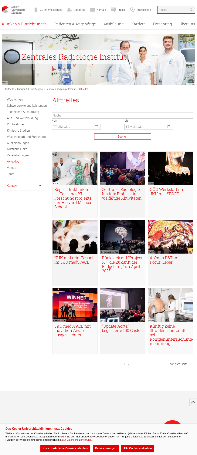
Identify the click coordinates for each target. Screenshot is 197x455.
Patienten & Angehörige (75, 23)
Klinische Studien (18, 130)
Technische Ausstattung (23, 112)
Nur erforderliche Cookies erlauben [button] (65, 448)
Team (11, 174)
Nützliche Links (17, 149)
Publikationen (16, 124)
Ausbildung (113, 23)
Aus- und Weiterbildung (22, 118)
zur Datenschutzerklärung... (77, 439)
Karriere (138, 23)
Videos (11, 168)
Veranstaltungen (18, 155)
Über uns (187, 23)
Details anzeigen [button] (105, 448)
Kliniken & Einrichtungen (24, 23)
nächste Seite (181, 364)
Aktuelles (13, 161)
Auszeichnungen (18, 143)
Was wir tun (15, 99)
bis (126, 120)
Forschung (162, 23)
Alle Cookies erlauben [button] (137, 448)
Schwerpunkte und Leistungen (27, 105)
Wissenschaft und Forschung (26, 137)
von (54, 120)
